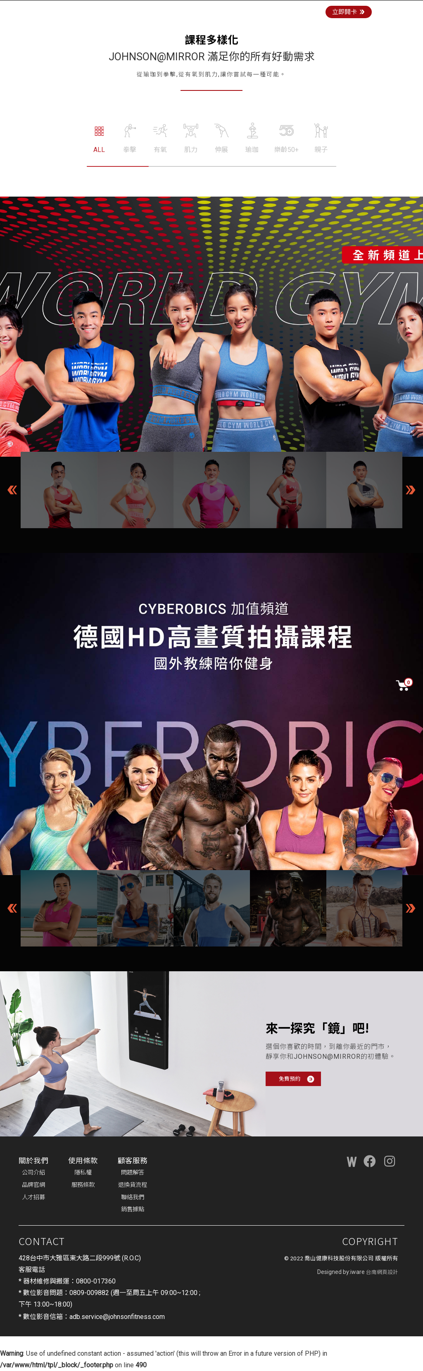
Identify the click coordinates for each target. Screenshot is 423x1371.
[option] (59, 490)
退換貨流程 (132, 1184)
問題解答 (132, 1172)
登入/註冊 (405, 9)
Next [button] (410, 490)
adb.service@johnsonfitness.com (117, 1317)
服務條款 (83, 1184)
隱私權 (83, 1172)
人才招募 (33, 1197)
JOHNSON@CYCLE (178, 9)
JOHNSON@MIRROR (109, 9)
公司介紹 (33, 1172)
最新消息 (309, 9)
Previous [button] (12, 490)
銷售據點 (132, 1209)
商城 (252, 9)
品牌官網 (33, 1184)
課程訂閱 (277, 9)
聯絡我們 (132, 1197)
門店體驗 (227, 9)
